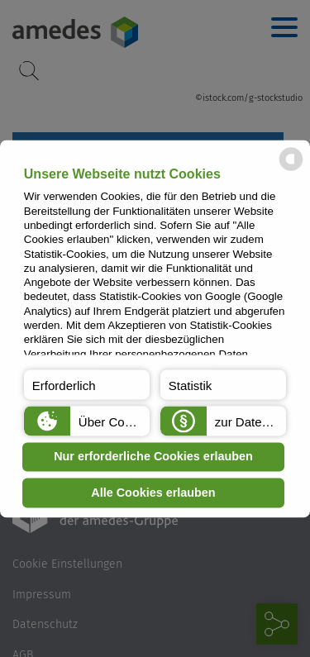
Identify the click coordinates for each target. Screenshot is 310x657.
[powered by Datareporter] (291, 169)
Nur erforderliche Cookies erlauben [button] (153, 457)
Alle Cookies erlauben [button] (153, 492)
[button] (87, 384)
